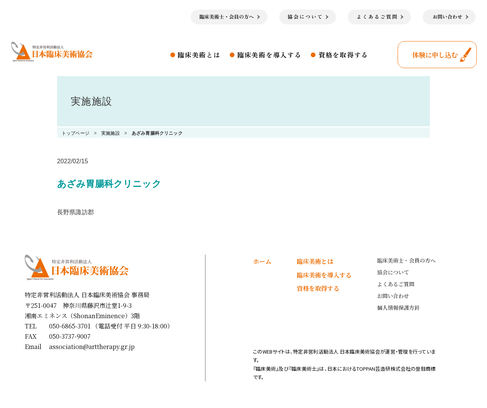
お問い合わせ (393, 296)
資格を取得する (343, 54)
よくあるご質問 (395, 284)
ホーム (262, 261)
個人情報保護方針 (398, 307)
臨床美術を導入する (269, 54)
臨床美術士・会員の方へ (406, 260)
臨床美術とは (199, 54)
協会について (393, 272)
